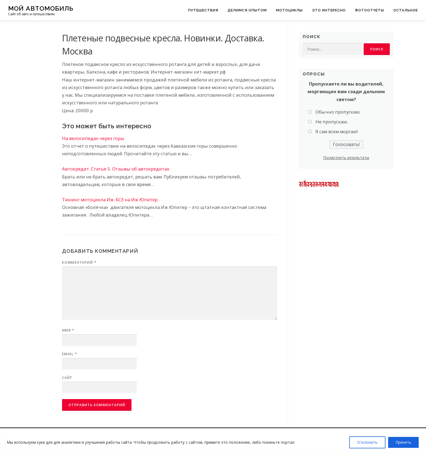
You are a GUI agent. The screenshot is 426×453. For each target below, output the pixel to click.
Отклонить (367, 442)
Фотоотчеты (369, 10)
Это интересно (329, 10)
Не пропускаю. (331, 122)
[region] (213, 440)
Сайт (67, 377)
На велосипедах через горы (93, 138)
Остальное (405, 10)
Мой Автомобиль (40, 8)
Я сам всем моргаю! (336, 132)
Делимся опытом (247, 10)
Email (69, 353)
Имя (68, 330)
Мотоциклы (289, 10)
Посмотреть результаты (346, 157)
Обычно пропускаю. (337, 112)
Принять (403, 442)
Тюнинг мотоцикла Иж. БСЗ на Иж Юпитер (110, 199)
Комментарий (79, 262)
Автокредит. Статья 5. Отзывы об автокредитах (115, 169)
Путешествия (203, 10)
